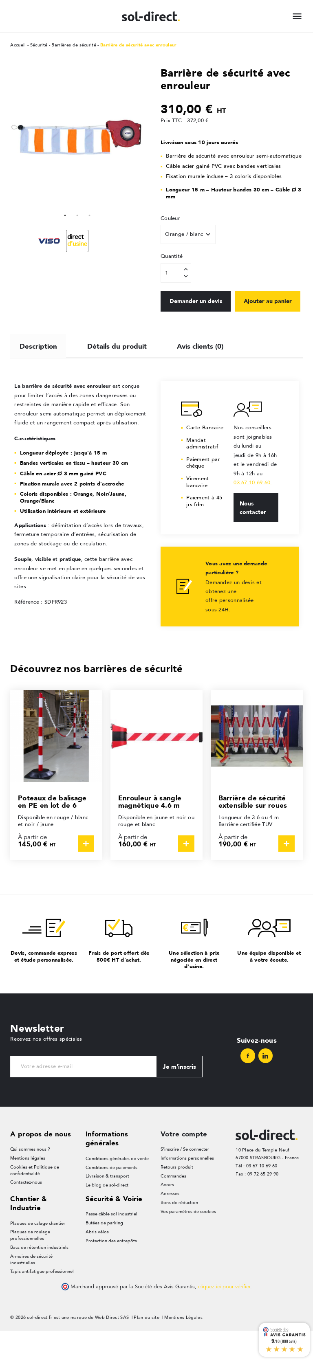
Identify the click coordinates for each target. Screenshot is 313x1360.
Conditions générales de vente (117, 1187)
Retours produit (177, 1196)
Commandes (173, 1205)
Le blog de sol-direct (107, 1214)
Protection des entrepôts (111, 1270)
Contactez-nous (26, 1211)
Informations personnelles (187, 1187)
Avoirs (167, 1214)
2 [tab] (77, 215)
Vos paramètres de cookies (188, 1241)
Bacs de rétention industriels (39, 1276)
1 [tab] (65, 215)
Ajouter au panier (194, 329)
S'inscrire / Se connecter (185, 1178)
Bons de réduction (179, 1232)
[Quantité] (176, 273)
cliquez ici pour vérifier (224, 1316)
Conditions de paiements (111, 1196)
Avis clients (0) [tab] (201, 373)
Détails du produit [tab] (117, 373)
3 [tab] (90, 215)
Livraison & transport (107, 1205)
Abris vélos (97, 1261)
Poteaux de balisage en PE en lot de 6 (52, 830)
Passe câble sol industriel (111, 1243)
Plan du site (146, 1347)
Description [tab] (38, 373)
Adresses (170, 1223)
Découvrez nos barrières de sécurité (96, 697)
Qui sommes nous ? (30, 1178)
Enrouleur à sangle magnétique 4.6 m (149, 830)
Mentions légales (27, 1187)
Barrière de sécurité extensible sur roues (252, 830)
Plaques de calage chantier (37, 1252)
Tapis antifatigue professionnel (42, 1301)
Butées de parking (104, 1252)
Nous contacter (253, 535)
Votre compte (184, 1162)
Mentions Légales (183, 1347)
